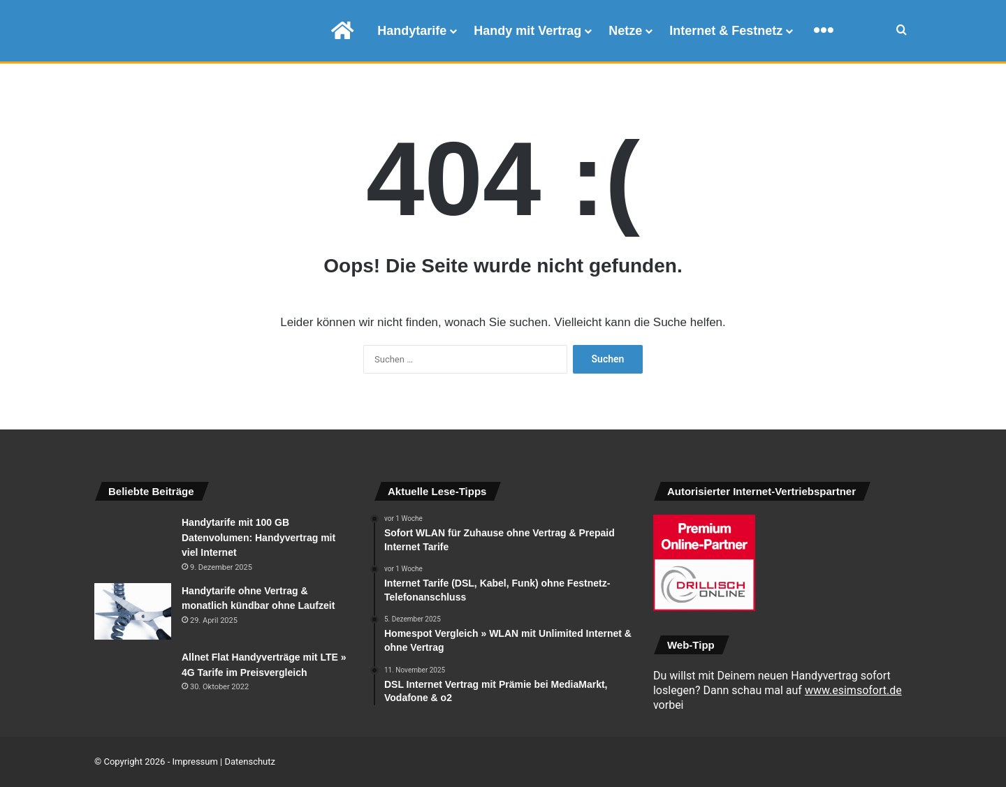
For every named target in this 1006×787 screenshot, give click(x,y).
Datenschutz (250, 761)
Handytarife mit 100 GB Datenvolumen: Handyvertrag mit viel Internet (258, 537)
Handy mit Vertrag (527, 31)
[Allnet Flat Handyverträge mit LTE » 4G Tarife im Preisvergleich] (132, 675)
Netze (625, 31)
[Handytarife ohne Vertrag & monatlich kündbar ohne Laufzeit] (132, 611)
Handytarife (411, 31)
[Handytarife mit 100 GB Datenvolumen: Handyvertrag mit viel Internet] (132, 543)
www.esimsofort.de (853, 690)
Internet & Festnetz (725, 31)
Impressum (194, 761)
